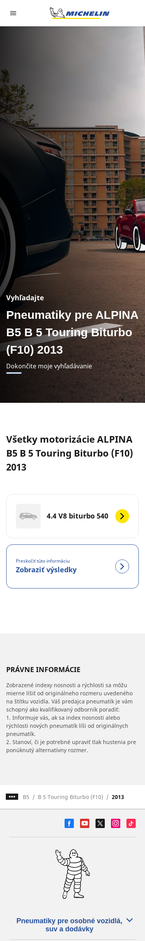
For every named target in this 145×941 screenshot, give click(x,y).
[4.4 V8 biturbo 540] (72, 516)
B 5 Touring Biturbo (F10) (70, 797)
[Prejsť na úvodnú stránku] (80, 13)
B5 (26, 797)
